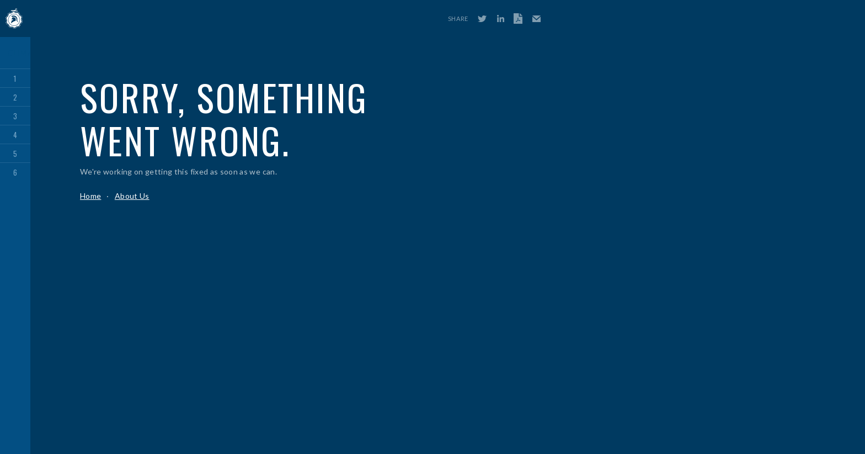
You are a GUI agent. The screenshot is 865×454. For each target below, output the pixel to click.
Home (90, 195)
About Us (132, 195)
